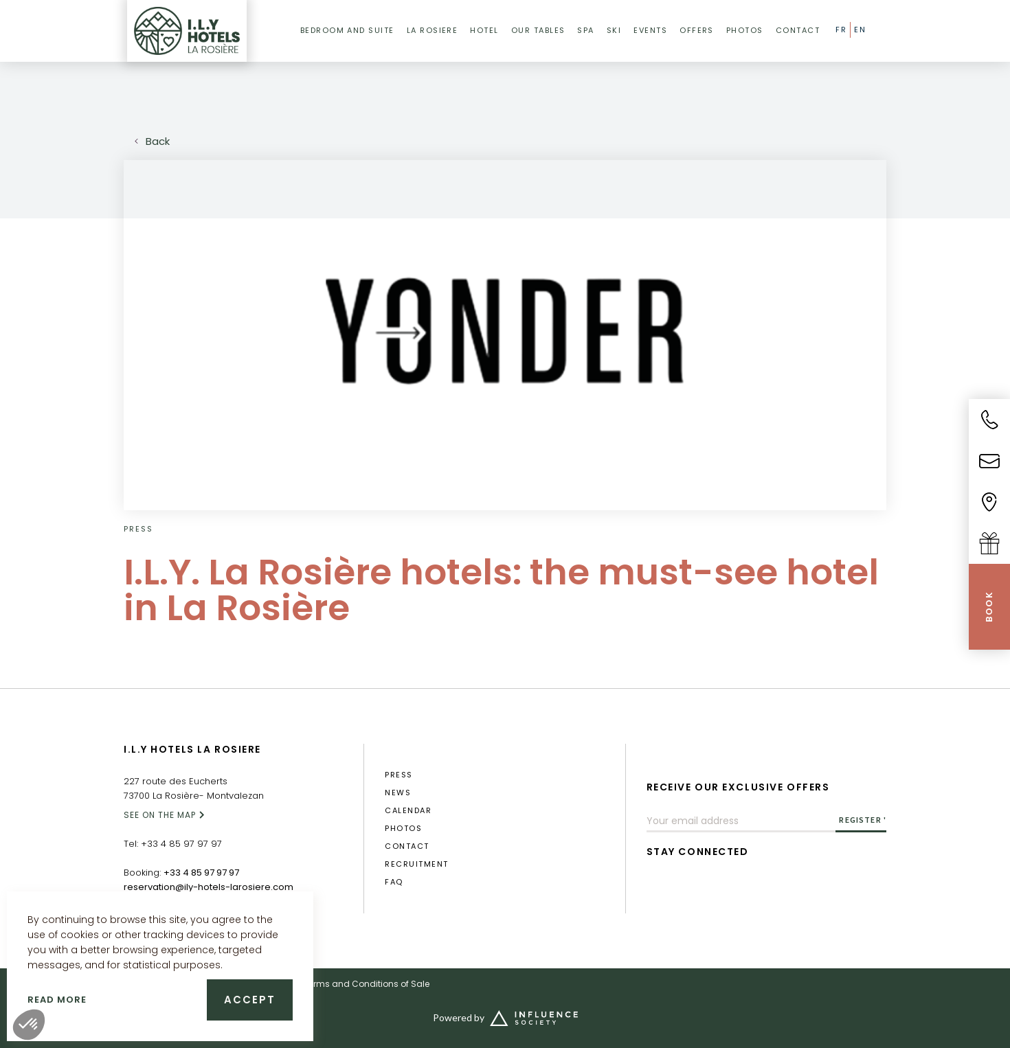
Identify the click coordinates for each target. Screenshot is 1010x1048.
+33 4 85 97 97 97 (181, 843)
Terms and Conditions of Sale (366, 984)
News (398, 792)
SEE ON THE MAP (160, 815)
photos (403, 828)
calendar (408, 810)
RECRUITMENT (416, 864)
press (398, 775)
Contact (407, 846)
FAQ (394, 882)
